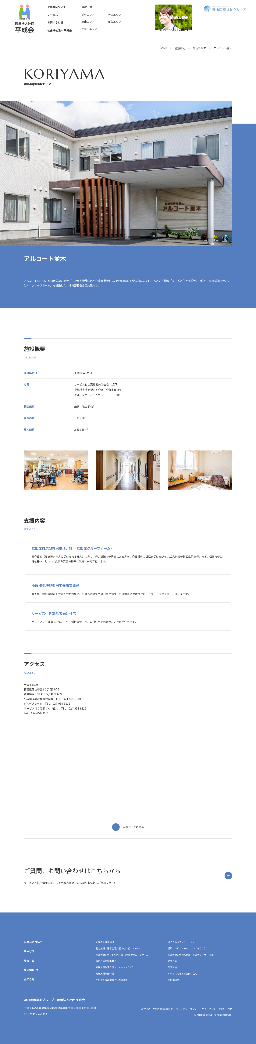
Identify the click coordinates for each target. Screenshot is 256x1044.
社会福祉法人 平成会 (59, 30)
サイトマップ (208, 1008)
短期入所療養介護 (105, 973)
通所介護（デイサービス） (181, 942)
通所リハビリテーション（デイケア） (187, 948)
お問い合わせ (55, 22)
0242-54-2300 (38, 1014)
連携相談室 (173, 979)
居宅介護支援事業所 (106, 961)
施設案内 (180, 48)
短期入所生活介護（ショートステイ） (115, 967)
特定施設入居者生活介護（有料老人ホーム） (118, 948)
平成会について (56, 7)
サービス (52, 14)
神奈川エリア (89, 29)
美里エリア (88, 14)
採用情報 (29, 970)
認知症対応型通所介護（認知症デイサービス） (191, 954)
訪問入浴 (172, 967)
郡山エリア (88, 21)
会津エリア (114, 14)
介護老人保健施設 (105, 942)
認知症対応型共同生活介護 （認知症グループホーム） (123, 954)
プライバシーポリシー (187, 1008)
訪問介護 (172, 961)
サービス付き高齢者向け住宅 (182, 973)
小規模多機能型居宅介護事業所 (112, 979)
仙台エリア (114, 21)
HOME (163, 48)
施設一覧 (86, 7)
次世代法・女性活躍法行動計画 (157, 1008)
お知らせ (29, 979)
